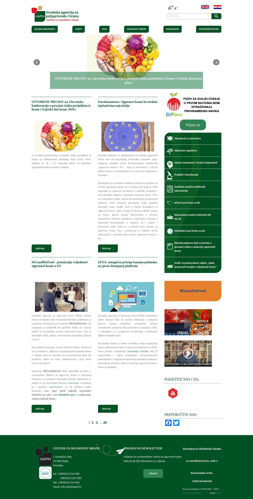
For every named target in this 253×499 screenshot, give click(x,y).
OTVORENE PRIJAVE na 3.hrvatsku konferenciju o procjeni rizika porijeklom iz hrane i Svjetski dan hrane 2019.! (61, 105)
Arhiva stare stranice (192, 493)
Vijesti (78, 29)
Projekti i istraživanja (186, 174)
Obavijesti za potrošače (187, 138)
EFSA (104, 29)
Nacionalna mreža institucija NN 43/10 (192, 217)
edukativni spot (66, 394)
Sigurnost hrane (136, 29)
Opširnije (40, 248)
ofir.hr (218, 493)
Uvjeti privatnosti (202, 481)
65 (105, 422)
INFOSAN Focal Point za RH (189, 231)
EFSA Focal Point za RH (187, 202)
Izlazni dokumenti (44, 29)
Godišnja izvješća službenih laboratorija (189, 188)
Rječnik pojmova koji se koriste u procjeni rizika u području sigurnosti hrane (194, 247)
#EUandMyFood (193, 290)
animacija (73, 382)
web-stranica (55, 386)
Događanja (172, 29)
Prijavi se (193, 125)
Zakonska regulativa (185, 150)
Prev (37, 62)
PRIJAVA (153, 473)
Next (216, 62)
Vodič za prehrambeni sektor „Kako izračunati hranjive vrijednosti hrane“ (195, 265)
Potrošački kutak (209, 29)
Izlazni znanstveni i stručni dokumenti (195, 162)
